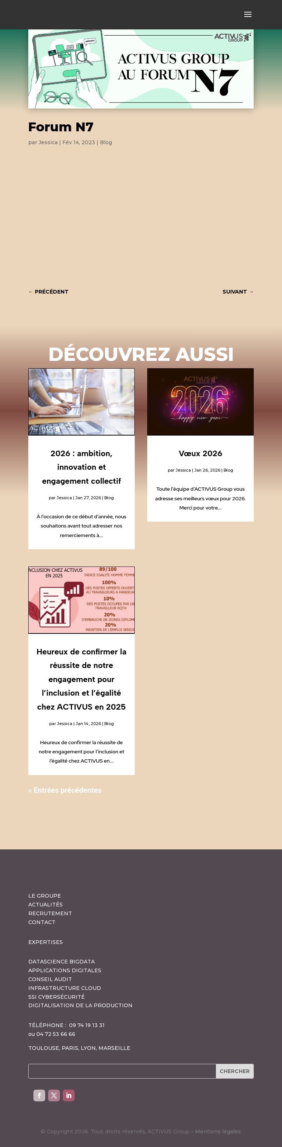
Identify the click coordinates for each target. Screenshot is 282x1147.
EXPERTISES (45, 942)
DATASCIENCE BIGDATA (61, 961)
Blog (106, 142)
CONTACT (41, 922)
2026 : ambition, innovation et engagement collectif (81, 467)
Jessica (48, 142)
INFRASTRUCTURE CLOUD (64, 988)
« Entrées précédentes (65, 790)
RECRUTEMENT (50, 913)
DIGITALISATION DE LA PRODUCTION (80, 1005)
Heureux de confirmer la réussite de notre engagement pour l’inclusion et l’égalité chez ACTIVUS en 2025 (82, 679)
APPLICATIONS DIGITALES (64, 970)
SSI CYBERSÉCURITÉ (56, 997)
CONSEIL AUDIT (50, 979)
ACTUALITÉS (45, 904)
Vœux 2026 (201, 453)
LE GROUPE (44, 895)
